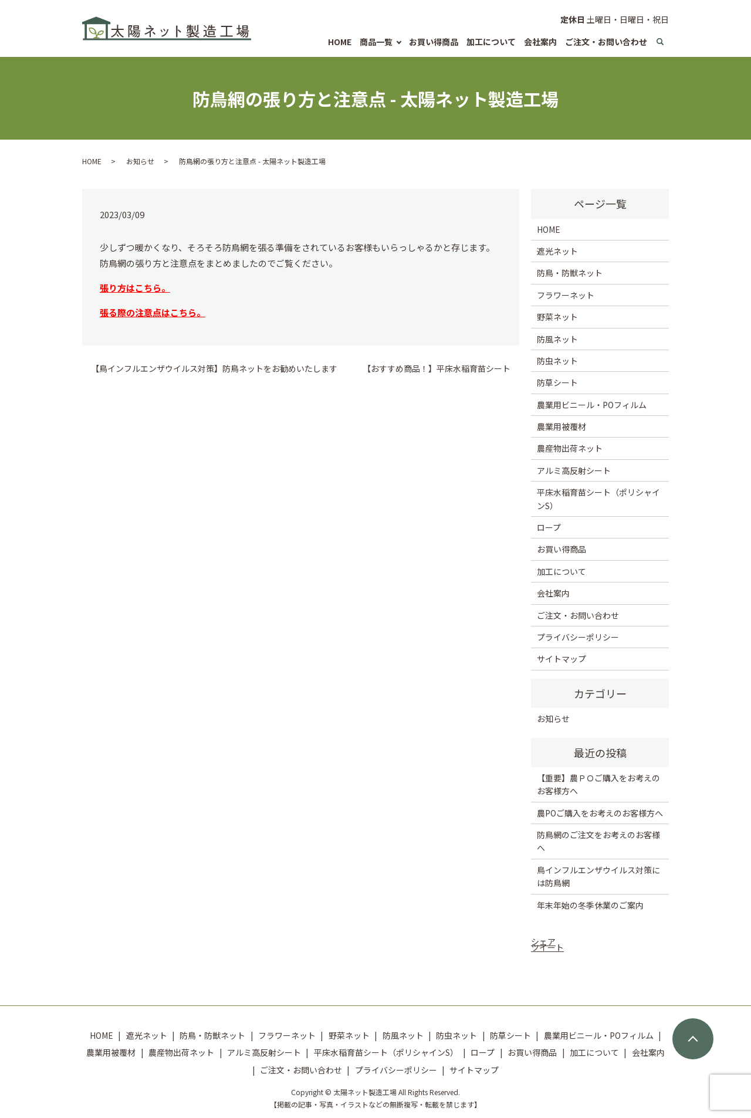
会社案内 (540, 41)
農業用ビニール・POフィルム (592, 405)
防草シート (557, 382)
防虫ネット (557, 361)
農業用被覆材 (561, 426)
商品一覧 (376, 41)
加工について (491, 41)
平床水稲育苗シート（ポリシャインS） (598, 498)
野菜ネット (557, 317)
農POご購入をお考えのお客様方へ (600, 813)
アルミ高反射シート (574, 470)
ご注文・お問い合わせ (606, 41)
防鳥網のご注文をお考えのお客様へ (598, 841)
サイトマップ (561, 659)
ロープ (549, 527)
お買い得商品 (433, 41)
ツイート (547, 947)
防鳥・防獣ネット (570, 273)
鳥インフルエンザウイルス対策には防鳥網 (598, 876)
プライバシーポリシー (578, 637)
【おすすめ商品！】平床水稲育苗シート (436, 368)
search (660, 41)
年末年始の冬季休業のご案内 (590, 905)
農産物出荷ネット (570, 448)
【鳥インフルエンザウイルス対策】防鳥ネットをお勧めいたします (214, 368)
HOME (339, 41)
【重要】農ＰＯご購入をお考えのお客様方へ (598, 784)
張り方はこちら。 (135, 288)
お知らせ (140, 161)
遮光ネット (557, 251)
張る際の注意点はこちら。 (152, 312)
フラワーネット (565, 295)
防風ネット (557, 339)
